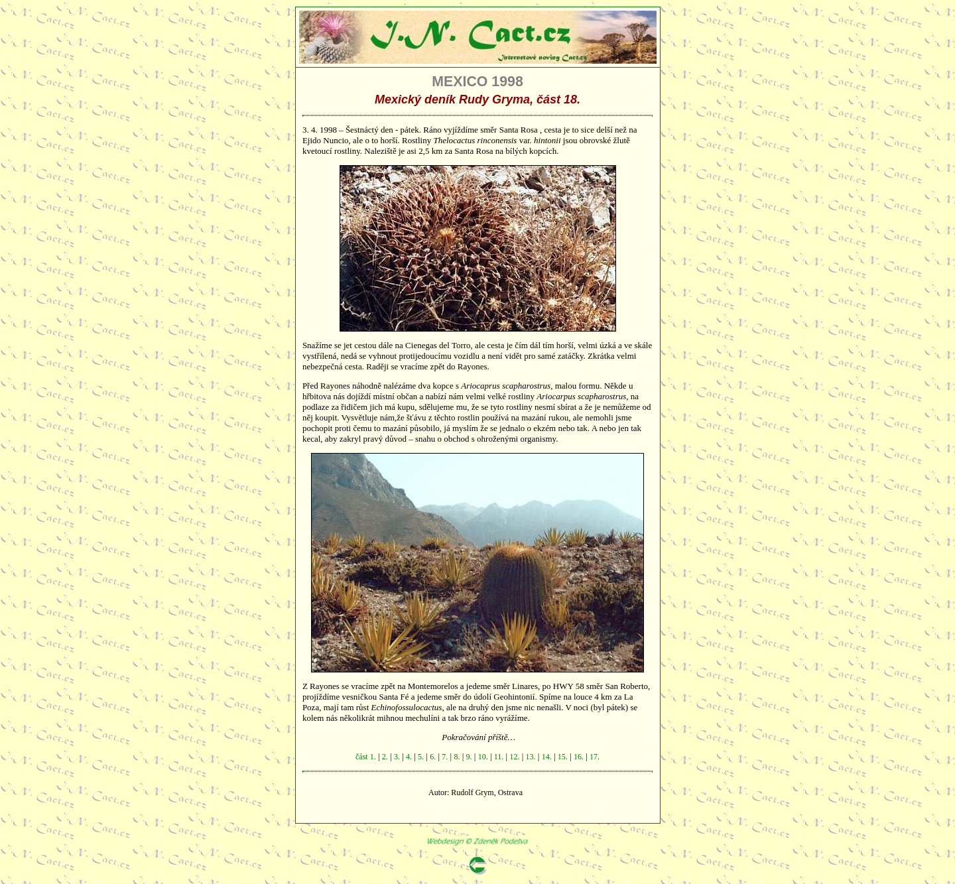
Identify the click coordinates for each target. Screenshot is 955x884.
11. (499, 756)
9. (469, 756)
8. (457, 756)
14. (547, 756)
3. (397, 756)
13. (531, 756)
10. (483, 756)
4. (409, 756)
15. (563, 756)
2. (385, 756)
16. (579, 756)
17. (595, 756)
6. (433, 756)
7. (445, 756)
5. (421, 756)
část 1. (365, 756)
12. (514, 756)
